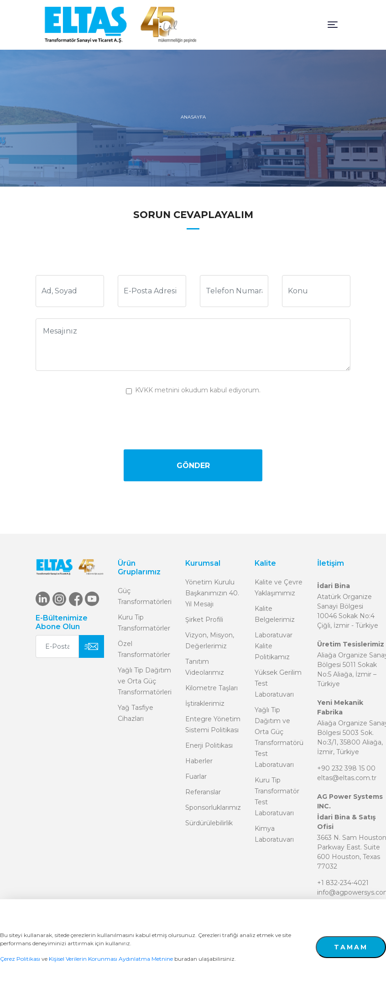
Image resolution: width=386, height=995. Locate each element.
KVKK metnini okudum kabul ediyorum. (198, 390)
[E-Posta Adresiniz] (57, 646)
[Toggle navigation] (332, 25)
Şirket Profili (204, 619)
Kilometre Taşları (211, 688)
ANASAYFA (193, 117)
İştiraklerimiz (204, 703)
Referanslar (203, 792)
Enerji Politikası (209, 745)
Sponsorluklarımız (213, 807)
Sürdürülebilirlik (209, 823)
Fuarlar (196, 776)
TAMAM (351, 947)
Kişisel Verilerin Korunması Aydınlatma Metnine (111, 958)
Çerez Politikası (20, 958)
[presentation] (193, 421)
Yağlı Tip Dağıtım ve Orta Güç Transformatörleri (145, 681)
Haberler (199, 761)
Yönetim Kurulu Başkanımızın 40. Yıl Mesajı (212, 593)
